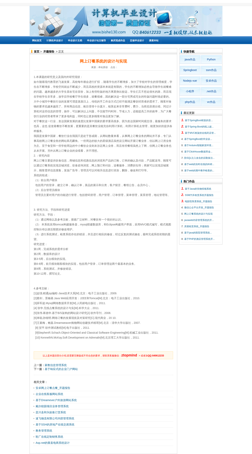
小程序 (190, 91)
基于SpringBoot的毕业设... (198, 139)
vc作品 (211, 101)
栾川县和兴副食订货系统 (51, 412)
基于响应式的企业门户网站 (61, 369)
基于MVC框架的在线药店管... (200, 133)
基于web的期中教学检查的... (199, 170)
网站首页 (37, 40)
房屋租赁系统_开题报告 (196, 226)
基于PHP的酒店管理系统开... (199, 239)
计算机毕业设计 (54, 40)
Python (211, 59)
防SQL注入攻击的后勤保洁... (199, 158)
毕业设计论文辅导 (96, 40)
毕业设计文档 (75, 40)
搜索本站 (153, 40)
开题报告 (48, 51)
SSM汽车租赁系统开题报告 (199, 195)
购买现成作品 (118, 40)
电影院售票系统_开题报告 (198, 201)
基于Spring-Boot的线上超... (199, 126)
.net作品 (211, 91)
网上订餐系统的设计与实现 (198, 213)
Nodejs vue (190, 80)
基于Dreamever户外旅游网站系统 (56, 400)
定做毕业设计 (137, 40)
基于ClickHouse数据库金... (198, 151)
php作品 (190, 101)
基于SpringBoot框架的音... (199, 120)
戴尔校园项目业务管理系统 (52, 406)
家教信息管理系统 (56, 365)
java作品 (190, 59)
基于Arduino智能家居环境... (198, 145)
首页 (36, 51)
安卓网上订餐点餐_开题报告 (53, 387)
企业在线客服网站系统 (49, 394)
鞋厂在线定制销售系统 (49, 436)
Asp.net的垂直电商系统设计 (53, 442)
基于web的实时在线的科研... (199, 164)
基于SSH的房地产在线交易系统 (55, 424)
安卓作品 (211, 80)
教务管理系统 (44, 430)
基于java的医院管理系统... (198, 232)
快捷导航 (189, 51)
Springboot (190, 70)
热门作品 (189, 181)
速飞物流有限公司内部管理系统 (55, 418)
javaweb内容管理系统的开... (199, 220)
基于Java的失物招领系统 (198, 188)
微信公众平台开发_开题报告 (199, 207)
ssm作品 (211, 70)
